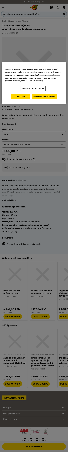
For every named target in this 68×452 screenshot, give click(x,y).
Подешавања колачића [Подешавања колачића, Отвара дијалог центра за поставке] (33, 88)
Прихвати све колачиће (44, 96)
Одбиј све (20, 96)
